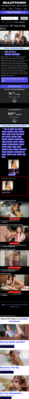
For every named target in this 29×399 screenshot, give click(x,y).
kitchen (10, 149)
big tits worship (20, 134)
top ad (3, 157)
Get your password (14, 218)
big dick (9, 134)
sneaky (14, 154)
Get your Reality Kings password (16, 304)
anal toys (4, 131)
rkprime (4, 25)
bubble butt (11, 139)
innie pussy (4, 149)
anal (16, 129)
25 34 (5, 129)
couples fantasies (19, 139)
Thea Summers (3, 344)
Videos (11, 9)
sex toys (4, 154)
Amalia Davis (3, 269)
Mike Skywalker (10, 344)
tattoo (24, 154)
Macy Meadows (3, 245)
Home (4, 9)
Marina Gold (3, 220)
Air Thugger (16, 54)
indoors (19, 146)
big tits (13, 134)
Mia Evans (9, 293)
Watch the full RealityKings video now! (13, 80)
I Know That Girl (7, 347)
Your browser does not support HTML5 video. (14, 39)
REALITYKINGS (14, 2)
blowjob (19, 136)
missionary (15, 149)
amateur (12, 129)
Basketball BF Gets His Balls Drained (11, 225)
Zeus (7, 395)
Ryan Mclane (8, 369)
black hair (8, 136)
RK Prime (9, 22)
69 (8, 129)
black (3, 136)
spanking (19, 154)
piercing (4, 151)
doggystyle (4, 144)
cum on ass (9, 141)
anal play (20, 129)
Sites (25, 9)
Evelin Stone (3, 395)
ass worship (10, 131)
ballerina (4, 134)
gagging (9, 146)
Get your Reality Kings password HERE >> (14, 125)
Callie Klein (11, 395)
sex (23, 151)
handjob (14, 146)
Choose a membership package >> (14, 48)
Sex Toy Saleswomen (11, 393)
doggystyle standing (13, 144)
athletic (16, 131)
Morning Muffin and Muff (12, 342)
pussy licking (10, 151)
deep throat (21, 141)
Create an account (14, 243)
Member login (14, 307)
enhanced (21, 144)
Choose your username (14, 267)
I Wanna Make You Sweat (7, 249)
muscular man (23, 149)
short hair (9, 154)
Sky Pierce (2, 369)
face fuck (4, 146)
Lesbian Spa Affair (5, 273)
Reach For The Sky (9, 367)
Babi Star (8, 54)
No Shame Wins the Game (8, 200)
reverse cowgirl (18, 151)
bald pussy (21, 131)
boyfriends (4, 139)
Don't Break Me (6, 372)
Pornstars (18, 9)
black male (14, 136)
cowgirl (4, 141)
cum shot (15, 141)
